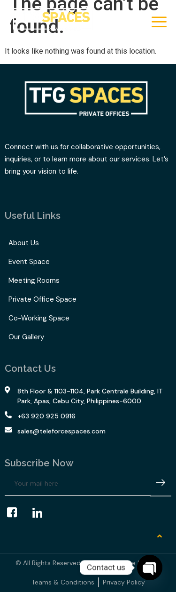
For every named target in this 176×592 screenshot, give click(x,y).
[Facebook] (16, 513)
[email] (78, 484)
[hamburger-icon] (158, 22)
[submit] (160, 484)
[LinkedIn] (41, 513)
